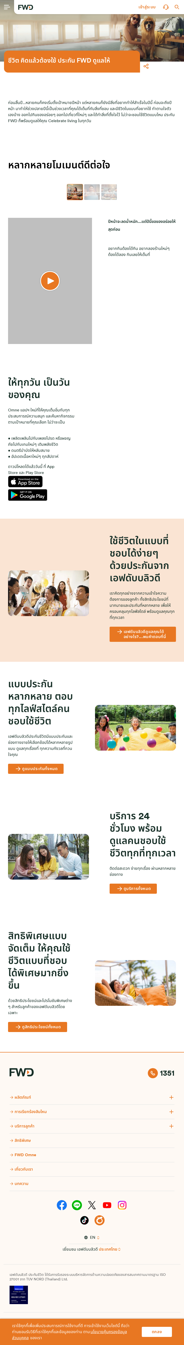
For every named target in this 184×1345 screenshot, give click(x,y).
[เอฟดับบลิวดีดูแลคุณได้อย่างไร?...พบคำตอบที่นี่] (143, 634)
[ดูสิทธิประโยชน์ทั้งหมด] (37, 1027)
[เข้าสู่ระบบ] (147, 7)
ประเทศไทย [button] (108, 1249)
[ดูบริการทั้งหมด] (133, 889)
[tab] (74, 192)
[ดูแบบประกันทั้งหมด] (36, 769)
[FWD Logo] (25, 7)
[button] (147, 7)
